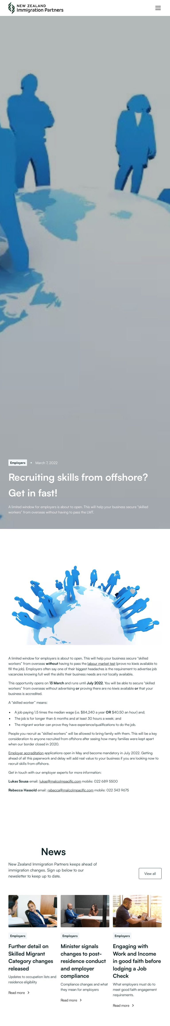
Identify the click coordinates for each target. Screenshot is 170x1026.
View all (150, 873)
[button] (157, 8)
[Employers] (17, 462)
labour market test (101, 663)
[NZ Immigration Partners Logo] (35, 8)
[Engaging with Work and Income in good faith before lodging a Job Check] (137, 911)
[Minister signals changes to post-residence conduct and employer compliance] (85, 911)
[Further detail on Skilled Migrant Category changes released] (32, 911)
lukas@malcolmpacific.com (60, 781)
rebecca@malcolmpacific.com (70, 790)
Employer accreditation (26, 753)
